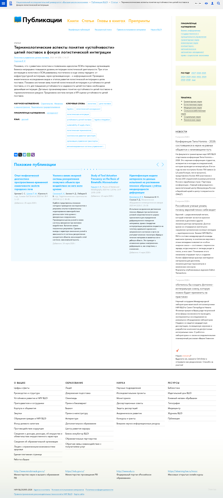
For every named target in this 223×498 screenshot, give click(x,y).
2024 (183, 76)
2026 (199, 73)
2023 (188, 76)
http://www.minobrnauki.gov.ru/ (29, 471)
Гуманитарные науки (193, 101)
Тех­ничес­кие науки (192, 119)
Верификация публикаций (79, 29)
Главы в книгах (111, 20)
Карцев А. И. (96, 187)
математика (186, 52)
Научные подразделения (129, 387)
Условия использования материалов (68, 489)
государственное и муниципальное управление (193, 35)
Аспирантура (71, 418)
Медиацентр (174, 408)
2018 (188, 79)
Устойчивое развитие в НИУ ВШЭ (31, 398)
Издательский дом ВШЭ (179, 393)
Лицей (68, 387)
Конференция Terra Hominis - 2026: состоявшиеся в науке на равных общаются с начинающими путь (196, 145)
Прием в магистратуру (76, 413)
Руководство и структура (27, 393)
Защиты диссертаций (127, 408)
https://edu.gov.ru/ (74, 471)
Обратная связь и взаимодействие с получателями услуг (83, 445)
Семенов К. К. (59, 193)
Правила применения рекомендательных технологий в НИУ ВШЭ (43, 494)
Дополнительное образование (80, 423)
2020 (204, 76)
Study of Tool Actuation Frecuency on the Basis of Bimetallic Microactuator (105, 179)
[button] (81, 169)
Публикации (42, 19)
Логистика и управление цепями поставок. (32, 57)
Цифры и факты (21, 387)
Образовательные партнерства (81, 438)
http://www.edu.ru (125, 471)
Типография (174, 403)
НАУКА (121, 382)
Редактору (212, 489)
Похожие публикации (35, 164)
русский (25, 119)
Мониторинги (123, 398)
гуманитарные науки (190, 39)
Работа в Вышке (21, 459)
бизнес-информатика (190, 30)
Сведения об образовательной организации (36, 441)
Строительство (47, 103)
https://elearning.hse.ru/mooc (182, 471)
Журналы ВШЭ (175, 413)
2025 (204, 73)
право (184, 55)
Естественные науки (193, 104)
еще (194, 79)
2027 (193, 73)
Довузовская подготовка (77, 393)
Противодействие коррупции (29, 428)
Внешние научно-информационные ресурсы (138, 423)
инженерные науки (189, 42)
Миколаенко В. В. (136, 197)
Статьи (88, 20)
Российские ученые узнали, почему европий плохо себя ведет (196, 207)
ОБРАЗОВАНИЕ (74, 382)
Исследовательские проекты (131, 393)
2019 (183, 79)
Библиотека (174, 387)
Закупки (18, 413)
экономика (204, 55)
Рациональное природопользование (45, 107)
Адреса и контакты (42, 489)
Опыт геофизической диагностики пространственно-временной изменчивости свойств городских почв (31, 182)
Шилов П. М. (32, 193)
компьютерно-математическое (188, 47)
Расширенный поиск (103, 29)
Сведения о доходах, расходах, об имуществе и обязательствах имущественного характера (38, 435)
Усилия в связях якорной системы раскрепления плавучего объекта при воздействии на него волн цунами (67, 182)
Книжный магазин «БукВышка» (182, 398)
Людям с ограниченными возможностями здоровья (34, 448)
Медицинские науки (193, 107)
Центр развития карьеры (77, 428)
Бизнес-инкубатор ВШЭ (77, 433)
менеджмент (198, 52)
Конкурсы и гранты (126, 418)
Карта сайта (79, 494)
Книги (73, 20)
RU (196, 3)
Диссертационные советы (130, 403)
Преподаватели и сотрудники (29, 403)
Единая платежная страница (28, 454)
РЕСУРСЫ (174, 382)
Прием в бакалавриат (76, 403)
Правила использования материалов (131, 29)
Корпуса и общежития (25, 408)
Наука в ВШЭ (156, 29)
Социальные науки (192, 116)
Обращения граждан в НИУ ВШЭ (30, 418)
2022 (193, 76)
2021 (199, 76)
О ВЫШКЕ (20, 382)
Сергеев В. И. (20, 61)
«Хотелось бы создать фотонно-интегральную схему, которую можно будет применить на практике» (194, 290)
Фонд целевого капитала (26, 423)
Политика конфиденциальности (99, 489)
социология (192, 55)
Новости (181, 131)
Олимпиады (71, 398)
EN (200, 3)
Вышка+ (69, 408)
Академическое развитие (129, 413)
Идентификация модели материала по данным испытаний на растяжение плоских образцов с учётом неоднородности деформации (145, 184)
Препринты (139, 20)
